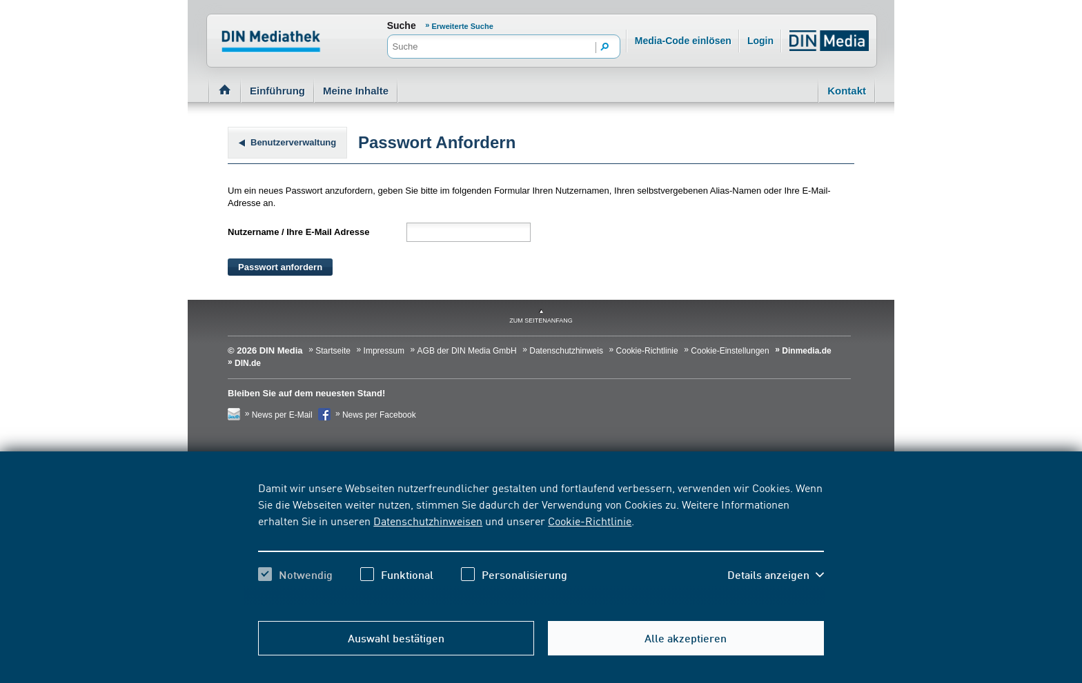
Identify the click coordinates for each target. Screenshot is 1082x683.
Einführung (277, 90)
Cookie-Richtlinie (589, 520)
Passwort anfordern (280, 267)
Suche (401, 25)
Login (760, 40)
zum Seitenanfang (541, 320)
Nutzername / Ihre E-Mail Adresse (298, 232)
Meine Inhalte (355, 90)
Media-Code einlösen (683, 40)
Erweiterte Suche (462, 26)
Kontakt (846, 90)
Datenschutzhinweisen (427, 520)
